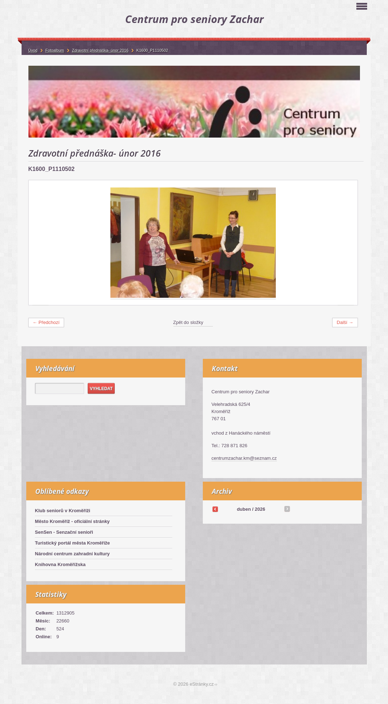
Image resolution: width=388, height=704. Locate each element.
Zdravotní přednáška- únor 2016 (100, 50)
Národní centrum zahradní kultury (72, 553)
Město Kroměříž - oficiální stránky (72, 521)
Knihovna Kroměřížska (60, 564)
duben (244, 509)
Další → (345, 322)
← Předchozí (46, 322)
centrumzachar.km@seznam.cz (244, 458)
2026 (260, 509)
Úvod (33, 50)
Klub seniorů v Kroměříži (62, 510)
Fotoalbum (54, 50)
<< (215, 509)
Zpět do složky (188, 322)
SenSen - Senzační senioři (64, 532)
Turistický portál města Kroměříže (72, 543)
